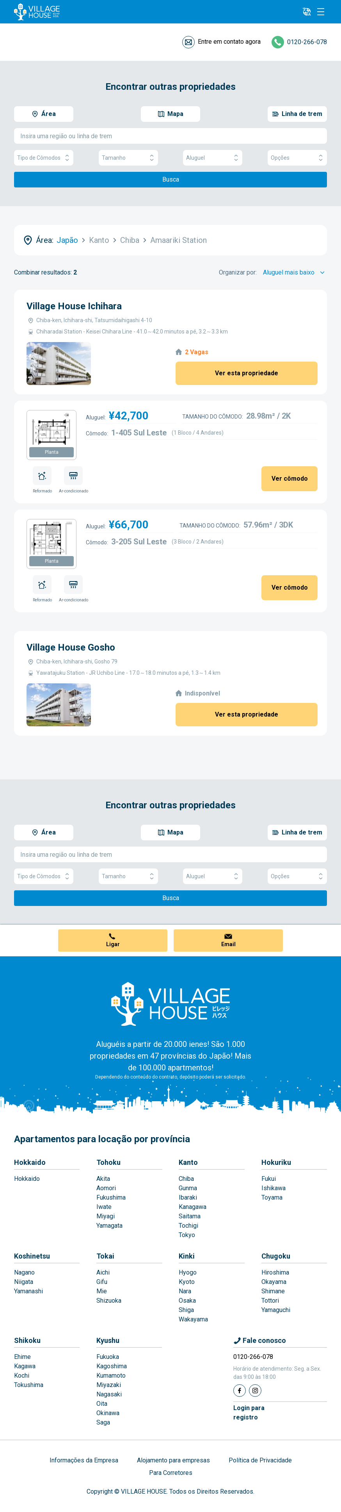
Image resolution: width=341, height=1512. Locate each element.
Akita (103, 1178)
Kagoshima (111, 1366)
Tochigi (188, 1225)
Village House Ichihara (74, 306)
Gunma (188, 1188)
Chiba (186, 1178)
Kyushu (107, 1340)
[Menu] (320, 11)
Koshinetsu (32, 1256)
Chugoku (275, 1256)
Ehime (22, 1356)
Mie (101, 1291)
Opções (297, 158)
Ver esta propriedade (246, 373)
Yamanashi (28, 1291)
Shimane (273, 1291)
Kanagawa (192, 1207)
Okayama (273, 1282)
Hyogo (188, 1272)
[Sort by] (295, 272)
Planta (52, 452)
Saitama (190, 1216)
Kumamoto (111, 1375)
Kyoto (187, 1282)
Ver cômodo (290, 478)
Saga (103, 1422)
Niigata (23, 1282)
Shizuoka (108, 1300)
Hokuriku (276, 1162)
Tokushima (28, 1385)
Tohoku (108, 1162)
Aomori (106, 1188)
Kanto (188, 1162)
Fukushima (111, 1197)
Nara (185, 1291)
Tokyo (187, 1235)
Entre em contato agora (229, 41)
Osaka (187, 1300)
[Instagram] (255, 1390)
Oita (101, 1403)
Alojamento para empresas (173, 1460)
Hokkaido (30, 1162)
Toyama (271, 1197)
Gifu (101, 1282)
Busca (170, 179)
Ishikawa (273, 1188)
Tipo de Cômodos (43, 158)
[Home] (170, 1003)
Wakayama (193, 1319)
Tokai (105, 1256)
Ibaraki (188, 1197)
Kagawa (25, 1366)
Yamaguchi (275, 1310)
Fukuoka (107, 1356)
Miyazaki (108, 1385)
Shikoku (27, 1340)
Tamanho (128, 158)
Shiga (186, 1310)
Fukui (268, 1178)
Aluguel (212, 158)
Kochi (21, 1375)
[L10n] (306, 11)
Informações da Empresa (84, 1460)
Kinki (187, 1256)
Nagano (24, 1272)
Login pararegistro (249, 1412)
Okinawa (107, 1413)
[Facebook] (239, 1390)
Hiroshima (275, 1272)
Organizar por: (238, 272)
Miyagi (105, 1216)
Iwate (104, 1207)
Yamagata (109, 1225)
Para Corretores (170, 1472)
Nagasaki (109, 1394)
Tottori (270, 1300)
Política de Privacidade (260, 1460)
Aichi (103, 1272)
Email (228, 944)
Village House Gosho (71, 647)
